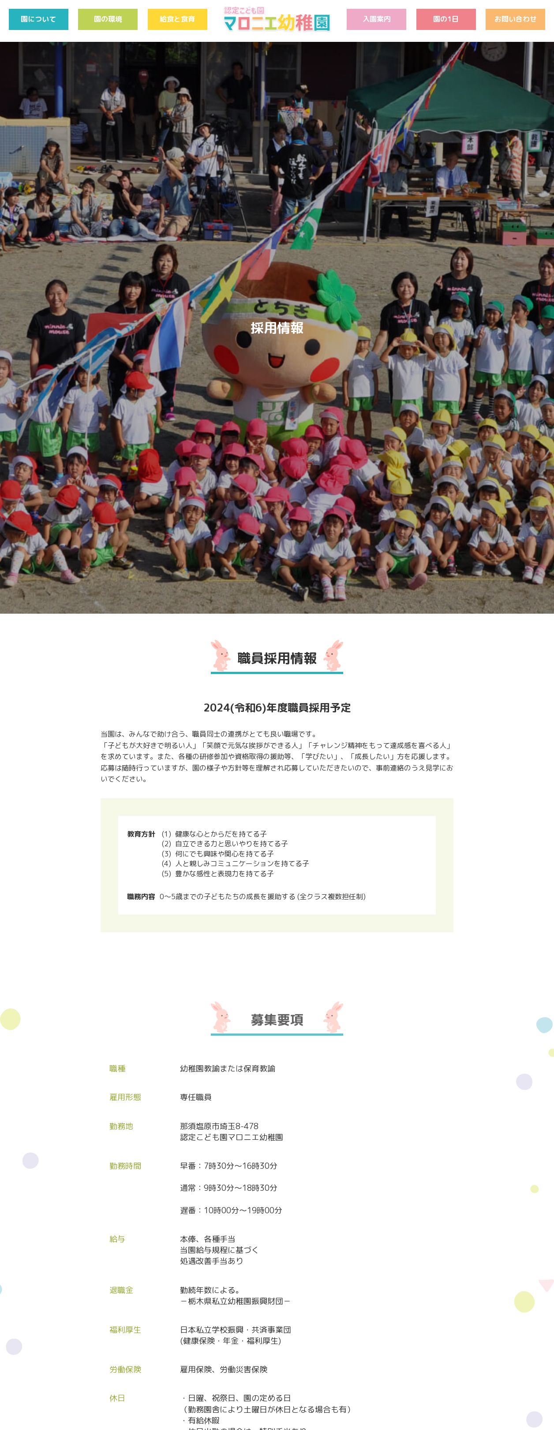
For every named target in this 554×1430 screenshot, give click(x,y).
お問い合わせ (515, 19)
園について (38, 19)
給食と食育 (177, 19)
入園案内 (377, 19)
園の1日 (446, 19)
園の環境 (108, 19)
